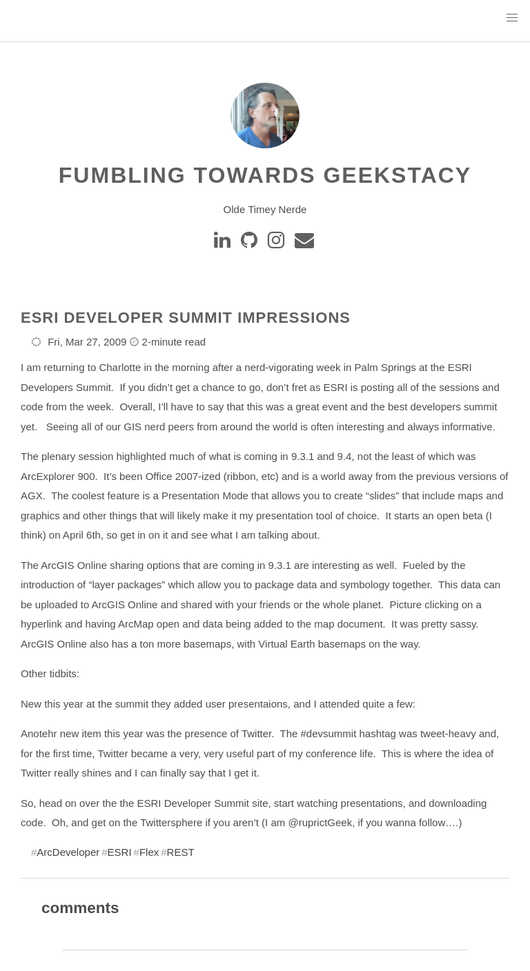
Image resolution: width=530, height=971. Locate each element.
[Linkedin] (224, 243)
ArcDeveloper (68, 852)
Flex (149, 852)
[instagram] (278, 243)
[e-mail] (305, 243)
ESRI (120, 852)
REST (181, 852)
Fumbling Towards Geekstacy (265, 175)
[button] (512, 18)
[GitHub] (251, 243)
